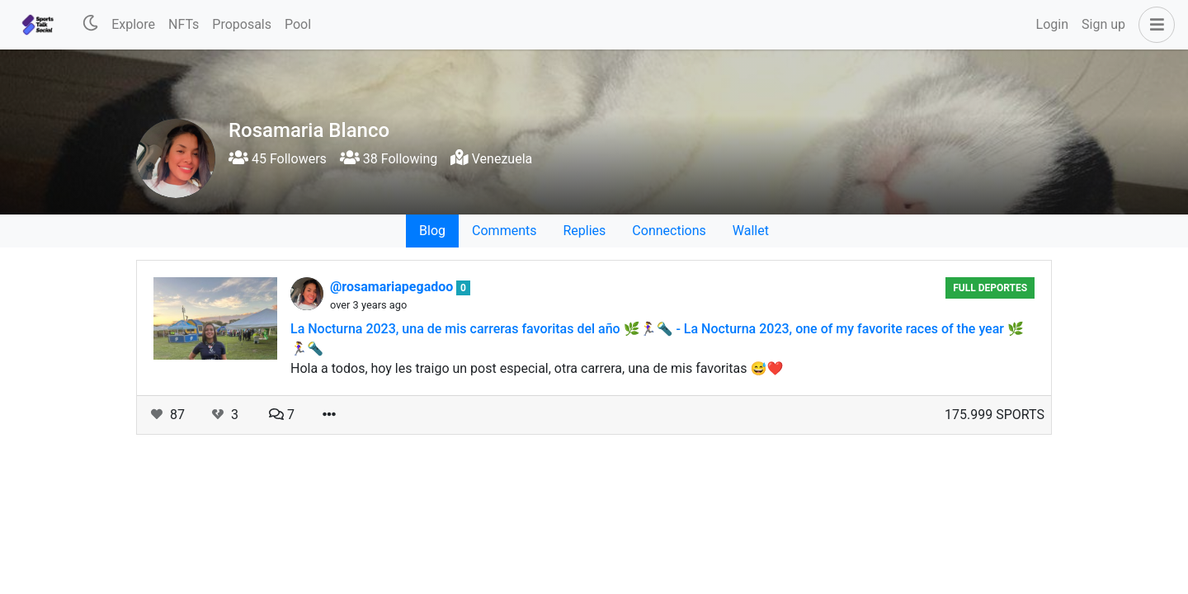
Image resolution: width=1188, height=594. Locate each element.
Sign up (1103, 24)
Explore (133, 24)
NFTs (183, 24)
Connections (668, 230)
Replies (584, 230)
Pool (298, 24)
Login (1052, 24)
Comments (504, 230)
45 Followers (278, 159)
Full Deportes (990, 288)
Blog (432, 230)
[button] (1153, 25)
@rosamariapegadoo (393, 287)
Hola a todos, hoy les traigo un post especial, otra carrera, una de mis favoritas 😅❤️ (536, 368)
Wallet (751, 230)
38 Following (388, 159)
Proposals (241, 24)
